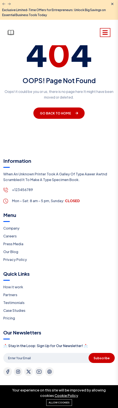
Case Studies (14, 310)
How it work (13, 287)
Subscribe (102, 358)
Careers (10, 236)
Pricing (9, 318)
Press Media (13, 244)
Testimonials (13, 302)
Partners (10, 294)
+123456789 (22, 189)
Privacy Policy (15, 259)
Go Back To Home (59, 113)
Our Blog (10, 251)
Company (11, 228)
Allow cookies (59, 402)
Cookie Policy (66, 395)
